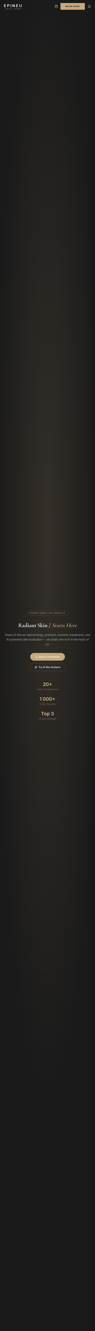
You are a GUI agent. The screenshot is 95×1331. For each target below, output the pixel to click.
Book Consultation (47, 656)
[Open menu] (89, 6)
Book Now (73, 6)
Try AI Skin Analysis (47, 667)
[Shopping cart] (56, 6)
